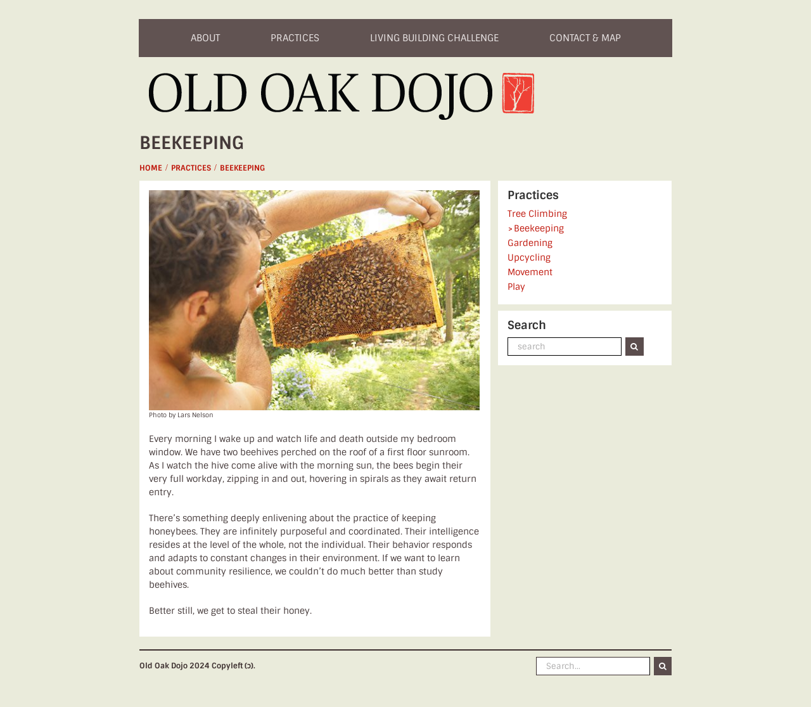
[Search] (634, 346)
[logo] (342, 77)
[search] (565, 346)
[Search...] (593, 666)
